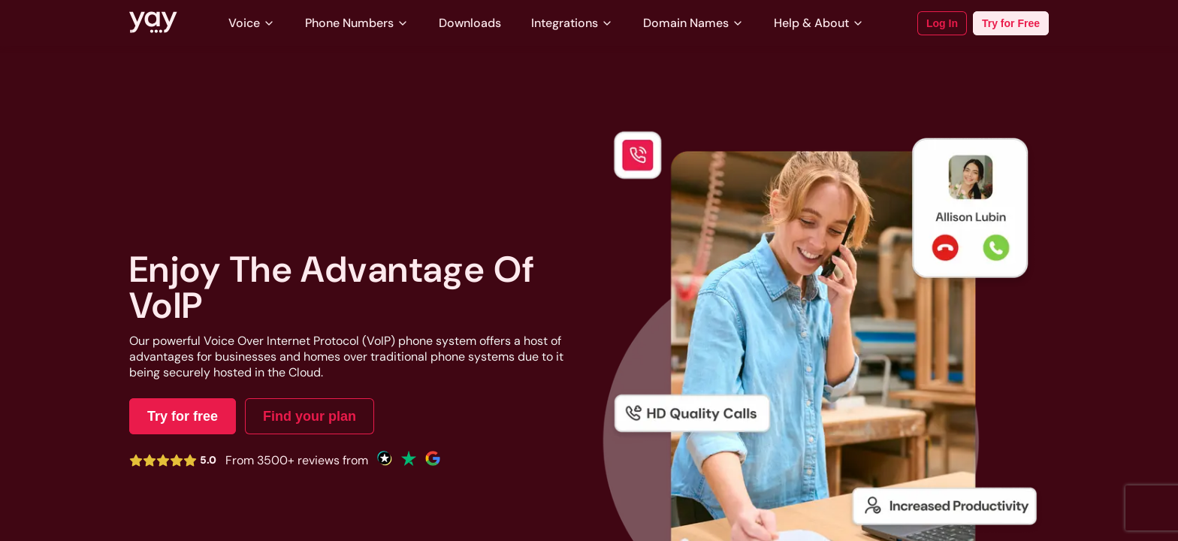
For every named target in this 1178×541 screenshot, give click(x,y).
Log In (942, 23)
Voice (251, 23)
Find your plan (309, 416)
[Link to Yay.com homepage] (153, 23)
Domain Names (693, 23)
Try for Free (1011, 23)
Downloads (470, 23)
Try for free (182, 416)
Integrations (572, 23)
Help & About (819, 23)
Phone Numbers (357, 23)
